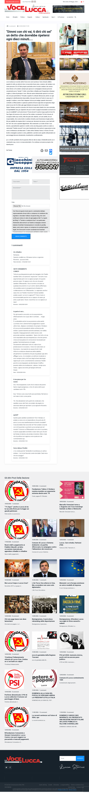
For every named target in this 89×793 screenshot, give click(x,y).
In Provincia (61, 17)
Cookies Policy (80, 788)
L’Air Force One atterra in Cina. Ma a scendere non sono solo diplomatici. (44, 585)
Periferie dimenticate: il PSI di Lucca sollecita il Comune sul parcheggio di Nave (16, 696)
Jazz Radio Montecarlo (28, 2)
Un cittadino (17, 252)
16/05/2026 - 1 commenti (66, 540)
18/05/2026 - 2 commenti (39, 486)
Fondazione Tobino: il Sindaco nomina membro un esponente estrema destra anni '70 (44, 491)
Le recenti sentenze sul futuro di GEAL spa (44, 715)
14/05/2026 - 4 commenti (66, 616)
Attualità (15, 17)
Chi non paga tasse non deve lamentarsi (16, 619)
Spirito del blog (43, 786)
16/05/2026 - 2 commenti (39, 540)
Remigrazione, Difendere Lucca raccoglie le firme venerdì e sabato (71, 620)
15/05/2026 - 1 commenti (39, 580)
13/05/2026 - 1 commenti (39, 690)
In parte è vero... (18, 311)
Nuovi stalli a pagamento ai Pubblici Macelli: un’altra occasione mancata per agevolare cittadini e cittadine (16, 548)
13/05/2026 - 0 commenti (66, 651)
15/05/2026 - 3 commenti (12, 580)
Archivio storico (72, 791)
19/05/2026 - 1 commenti (12, 504)
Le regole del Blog (64, 786)
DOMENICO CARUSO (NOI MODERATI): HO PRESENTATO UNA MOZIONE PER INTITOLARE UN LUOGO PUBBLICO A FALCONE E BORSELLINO (71, 719)
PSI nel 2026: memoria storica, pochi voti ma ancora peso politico (71, 656)
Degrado (30, 17)
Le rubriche (70, 17)
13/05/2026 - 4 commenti (39, 651)
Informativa (56, 786)
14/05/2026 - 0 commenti (66, 580)
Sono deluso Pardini (20, 448)
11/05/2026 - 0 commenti (66, 712)
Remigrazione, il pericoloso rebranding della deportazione (44, 619)
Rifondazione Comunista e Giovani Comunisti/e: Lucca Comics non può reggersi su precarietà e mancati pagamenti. (16, 736)
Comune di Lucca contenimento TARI (71, 678)
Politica (23, 17)
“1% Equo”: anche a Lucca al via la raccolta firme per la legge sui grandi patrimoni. (17, 509)
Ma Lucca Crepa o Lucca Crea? (17, 583)
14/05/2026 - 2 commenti (12, 654)
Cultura (38, 17)
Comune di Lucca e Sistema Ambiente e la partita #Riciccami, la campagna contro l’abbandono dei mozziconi (43, 546)
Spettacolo (46, 17)
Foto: (13, 202)
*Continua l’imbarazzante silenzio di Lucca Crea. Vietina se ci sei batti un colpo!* (16, 659)
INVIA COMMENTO (21, 236)
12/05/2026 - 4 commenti (12, 729)
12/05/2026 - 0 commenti (66, 674)
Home (7, 17)
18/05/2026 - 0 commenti (66, 502)
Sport (53, 17)
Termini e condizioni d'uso (77, 786)
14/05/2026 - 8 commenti (12, 616)
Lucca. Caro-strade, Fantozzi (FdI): (70, 543)
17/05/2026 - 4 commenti (12, 542)
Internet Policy (71, 788)
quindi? (15, 415)
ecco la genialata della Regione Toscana (44, 655)
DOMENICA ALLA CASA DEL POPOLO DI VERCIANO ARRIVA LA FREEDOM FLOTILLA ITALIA (44, 694)
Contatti (50, 786)
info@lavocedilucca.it (63, 791)
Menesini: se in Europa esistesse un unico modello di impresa (71, 585)
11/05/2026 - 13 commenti (39, 712)
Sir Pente (9, 150)
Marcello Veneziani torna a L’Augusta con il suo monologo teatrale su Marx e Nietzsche (71, 506)
